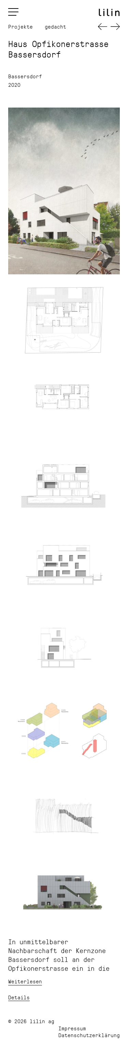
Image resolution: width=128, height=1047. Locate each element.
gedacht (55, 26)
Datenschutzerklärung (89, 1034)
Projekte (20, 26)
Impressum (72, 1028)
